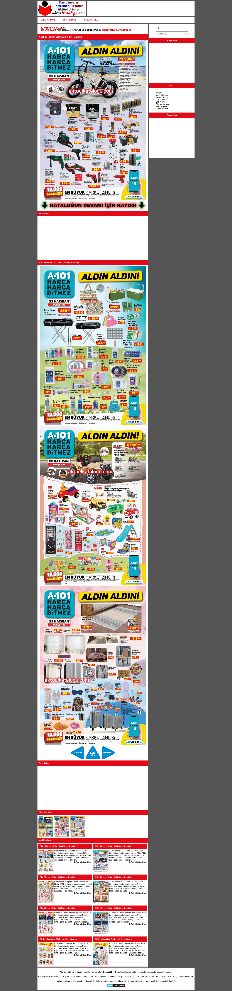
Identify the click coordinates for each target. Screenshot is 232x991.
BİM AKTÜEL (69, 20)
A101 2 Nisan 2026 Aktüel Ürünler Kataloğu (113, 908)
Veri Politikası (162, 95)
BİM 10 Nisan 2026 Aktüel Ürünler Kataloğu (58, 846)
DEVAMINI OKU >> (82, 862)
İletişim (159, 93)
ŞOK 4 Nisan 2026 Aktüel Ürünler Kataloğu (58, 939)
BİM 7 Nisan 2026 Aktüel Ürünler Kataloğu (58, 877)
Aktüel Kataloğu (169, 981)
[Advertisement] (92, 238)
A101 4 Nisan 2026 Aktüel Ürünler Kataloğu (113, 877)
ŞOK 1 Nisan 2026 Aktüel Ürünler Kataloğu (113, 939)
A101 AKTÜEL (48, 20)
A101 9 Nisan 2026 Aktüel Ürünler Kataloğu (79, 30)
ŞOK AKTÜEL (91, 20)
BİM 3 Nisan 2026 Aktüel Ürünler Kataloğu (58, 908)
